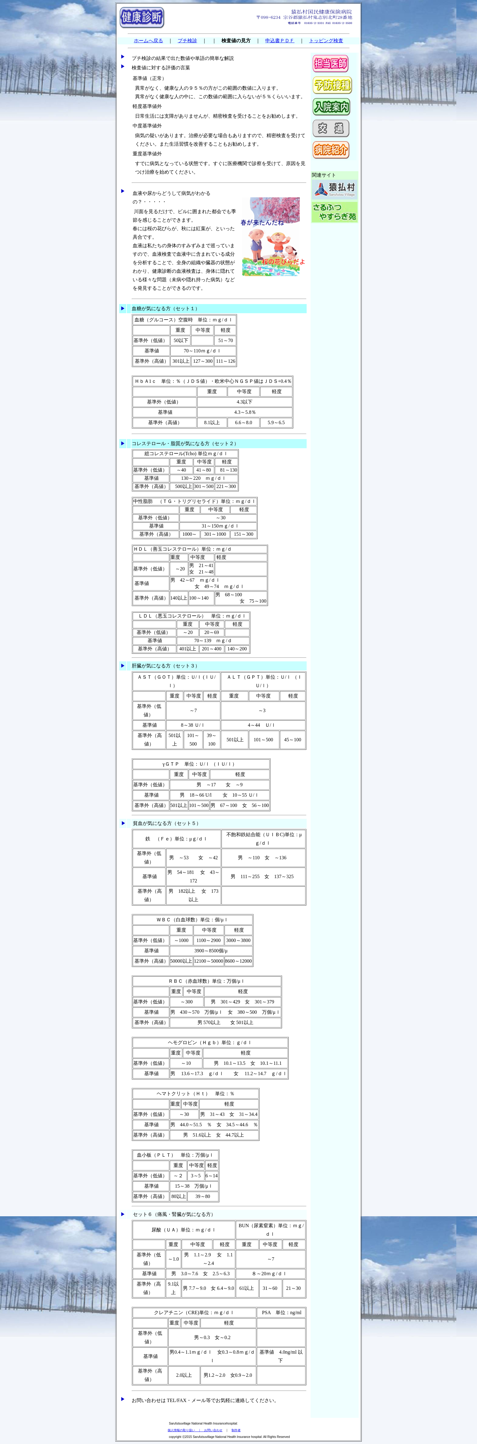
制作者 (236, 1430)
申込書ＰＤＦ (279, 40)
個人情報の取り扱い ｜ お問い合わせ (195, 1430)
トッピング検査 (326, 40)
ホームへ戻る (148, 40)
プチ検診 (187, 40)
